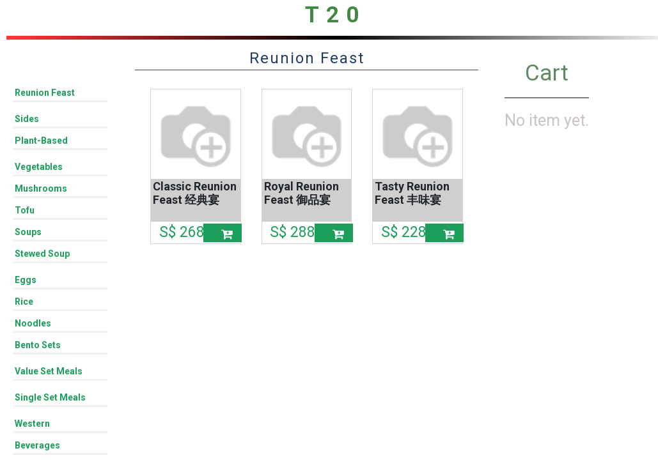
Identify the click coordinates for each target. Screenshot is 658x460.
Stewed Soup (42, 254)
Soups (28, 232)
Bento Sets (38, 345)
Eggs (25, 280)
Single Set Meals (50, 397)
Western (32, 423)
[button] (222, 233)
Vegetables (39, 167)
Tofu (25, 210)
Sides (27, 119)
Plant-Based (41, 140)
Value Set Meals (48, 371)
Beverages (37, 445)
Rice (24, 301)
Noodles (33, 323)
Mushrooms (41, 188)
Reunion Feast (45, 93)
